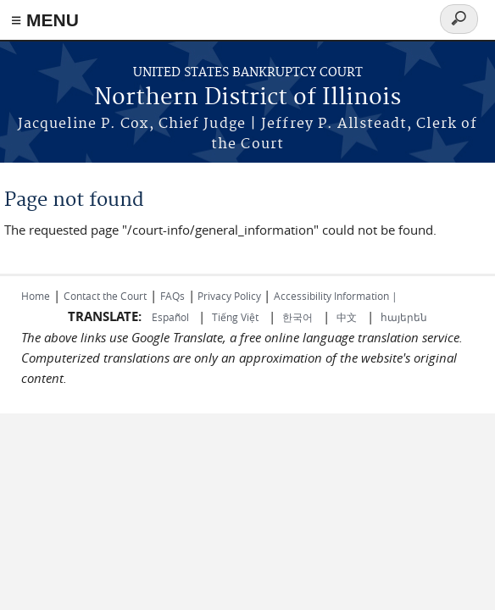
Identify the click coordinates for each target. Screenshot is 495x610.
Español (172, 317)
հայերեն (404, 317)
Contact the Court (105, 295)
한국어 (297, 317)
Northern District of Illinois (247, 98)
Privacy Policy (229, 295)
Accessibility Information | (336, 295)
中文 (346, 317)
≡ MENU (45, 20)
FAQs (172, 295)
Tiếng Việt (235, 317)
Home (35, 295)
